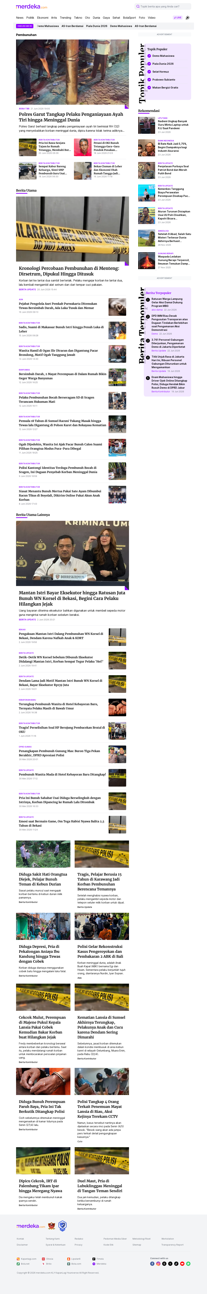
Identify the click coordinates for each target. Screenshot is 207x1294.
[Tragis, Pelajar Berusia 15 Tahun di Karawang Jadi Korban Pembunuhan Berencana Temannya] (102, 853)
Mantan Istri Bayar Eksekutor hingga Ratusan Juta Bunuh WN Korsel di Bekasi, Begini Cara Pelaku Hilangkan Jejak (72, 598)
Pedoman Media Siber (115, 1238)
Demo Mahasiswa (50, 25)
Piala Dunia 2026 (98, 25)
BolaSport (129, 17)
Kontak (20, 1238)
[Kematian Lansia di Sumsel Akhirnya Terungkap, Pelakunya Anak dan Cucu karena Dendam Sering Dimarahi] (102, 997)
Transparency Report (172, 1244)
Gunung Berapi (165, 253)
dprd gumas (25, 747)
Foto (142, 17)
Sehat (116, 17)
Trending (65, 17)
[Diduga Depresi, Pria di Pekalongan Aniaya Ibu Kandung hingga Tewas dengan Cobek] (43, 926)
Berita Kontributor (161, 391)
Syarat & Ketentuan (55, 1244)
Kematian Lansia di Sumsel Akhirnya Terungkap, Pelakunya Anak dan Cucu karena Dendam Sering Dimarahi (101, 1027)
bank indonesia (166, 141)
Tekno (78, 17)
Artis (54, 17)
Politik (30, 17)
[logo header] (31, 6)
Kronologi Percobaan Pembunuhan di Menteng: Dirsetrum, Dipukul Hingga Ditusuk (69, 271)
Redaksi (79, 1238)
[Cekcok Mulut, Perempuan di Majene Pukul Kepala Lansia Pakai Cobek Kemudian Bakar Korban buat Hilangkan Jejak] (43, 997)
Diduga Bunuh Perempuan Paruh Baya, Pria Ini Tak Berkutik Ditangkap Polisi (42, 1106)
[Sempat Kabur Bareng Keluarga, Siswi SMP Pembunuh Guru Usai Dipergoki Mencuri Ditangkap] (28, 171)
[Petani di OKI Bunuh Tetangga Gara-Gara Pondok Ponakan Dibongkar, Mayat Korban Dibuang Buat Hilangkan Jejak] (83, 147)
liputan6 (162, 118)
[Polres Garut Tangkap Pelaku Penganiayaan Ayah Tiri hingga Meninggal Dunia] (72, 74)
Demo (155, 333)
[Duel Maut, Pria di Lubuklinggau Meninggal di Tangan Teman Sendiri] (102, 1160)
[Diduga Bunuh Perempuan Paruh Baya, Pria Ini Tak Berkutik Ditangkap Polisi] (43, 1081)
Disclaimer (22, 1244)
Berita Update (159, 350)
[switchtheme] (187, 17)
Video (151, 17)
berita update (27, 289)
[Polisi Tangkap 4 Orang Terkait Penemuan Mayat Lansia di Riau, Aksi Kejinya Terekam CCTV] (102, 1081)
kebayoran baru (27, 700)
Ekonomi (42, 17)
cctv (79, 1141)
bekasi (22, 629)
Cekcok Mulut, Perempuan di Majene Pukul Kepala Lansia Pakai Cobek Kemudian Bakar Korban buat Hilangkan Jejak (42, 1027)
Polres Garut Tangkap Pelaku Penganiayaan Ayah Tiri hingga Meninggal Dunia (71, 117)
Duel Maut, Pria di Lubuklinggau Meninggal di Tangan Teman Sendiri (99, 1186)
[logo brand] (51, 1226)
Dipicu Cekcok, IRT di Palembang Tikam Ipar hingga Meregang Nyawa (40, 1186)
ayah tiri (24, 108)
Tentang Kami (53, 1238)
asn (21, 299)
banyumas (24, 370)
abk (79, 978)
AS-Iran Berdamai (74, 25)
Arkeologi (163, 231)
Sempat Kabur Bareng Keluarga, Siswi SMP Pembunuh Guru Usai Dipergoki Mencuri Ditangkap (52, 173)
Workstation (167, 1238)
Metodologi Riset (142, 1238)
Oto (87, 17)
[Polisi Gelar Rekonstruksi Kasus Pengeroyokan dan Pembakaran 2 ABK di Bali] (102, 926)
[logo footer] (31, 1225)
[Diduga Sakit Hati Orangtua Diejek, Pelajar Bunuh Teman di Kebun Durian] (43, 853)
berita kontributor (49, 140)
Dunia (96, 17)
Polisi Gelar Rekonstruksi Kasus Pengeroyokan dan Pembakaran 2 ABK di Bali (100, 951)
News (19, 17)
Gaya (106, 17)
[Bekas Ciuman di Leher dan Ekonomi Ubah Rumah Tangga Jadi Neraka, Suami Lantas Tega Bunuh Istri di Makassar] (83, 171)
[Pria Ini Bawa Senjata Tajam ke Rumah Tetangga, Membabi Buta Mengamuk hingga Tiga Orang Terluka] (28, 147)
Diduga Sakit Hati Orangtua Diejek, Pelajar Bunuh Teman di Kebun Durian (43, 879)
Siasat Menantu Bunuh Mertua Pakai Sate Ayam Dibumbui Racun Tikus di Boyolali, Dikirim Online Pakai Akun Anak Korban (60, 495)
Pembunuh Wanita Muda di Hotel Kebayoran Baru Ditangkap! (62, 774)
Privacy (78, 1244)
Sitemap (137, 1244)
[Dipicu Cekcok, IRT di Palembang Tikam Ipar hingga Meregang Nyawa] (43, 1160)
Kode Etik (108, 1244)
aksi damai (157, 309)
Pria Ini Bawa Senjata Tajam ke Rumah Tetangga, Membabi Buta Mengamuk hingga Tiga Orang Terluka (54, 150)
